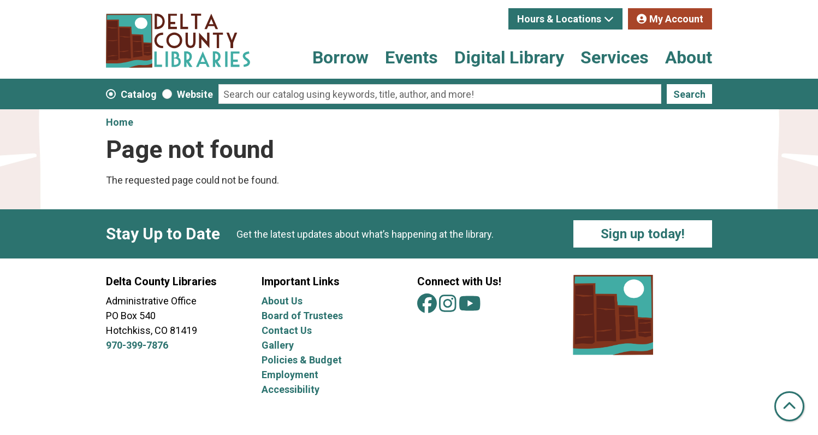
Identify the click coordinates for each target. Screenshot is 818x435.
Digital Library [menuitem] (509, 57)
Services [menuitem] (614, 57)
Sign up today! (643, 234)
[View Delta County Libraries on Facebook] (428, 307)
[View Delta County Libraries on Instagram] (449, 307)
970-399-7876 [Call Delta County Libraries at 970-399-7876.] (137, 345)
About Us (282, 301)
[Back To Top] (789, 406)
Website (195, 94)
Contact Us (287, 330)
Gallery (278, 345)
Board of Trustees (302, 315)
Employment (290, 374)
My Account (676, 19)
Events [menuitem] (411, 57)
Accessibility (290, 389)
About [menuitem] (688, 57)
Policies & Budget (302, 360)
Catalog (139, 94)
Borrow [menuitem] (340, 57)
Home (119, 122)
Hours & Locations (559, 19)
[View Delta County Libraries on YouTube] (470, 307)
